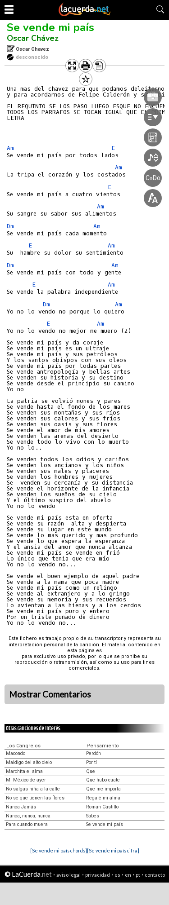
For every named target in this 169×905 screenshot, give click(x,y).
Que (90, 771)
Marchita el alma (24, 771)
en (128, 875)
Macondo (15, 753)
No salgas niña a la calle (33, 789)
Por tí (91, 762)
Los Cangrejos (23, 746)
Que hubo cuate (103, 780)
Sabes (92, 816)
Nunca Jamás (21, 807)
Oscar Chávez (33, 38)
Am (10, 148)
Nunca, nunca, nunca (28, 816)
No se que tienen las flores (35, 798)
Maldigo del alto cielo (29, 762)
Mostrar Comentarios (50, 694)
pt (138, 875)
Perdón (93, 753)
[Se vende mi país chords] (58, 850)
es (117, 875)
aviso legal (68, 875)
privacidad (97, 875)
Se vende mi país (50, 27)
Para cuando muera (27, 824)
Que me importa (103, 789)
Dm (10, 226)
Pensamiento (103, 746)
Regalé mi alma (103, 798)
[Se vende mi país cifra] (113, 850)
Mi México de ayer (26, 780)
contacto (155, 875)
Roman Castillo (102, 807)
